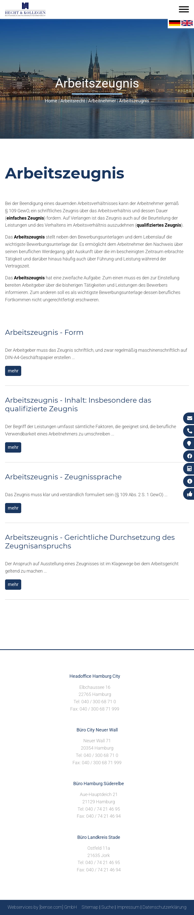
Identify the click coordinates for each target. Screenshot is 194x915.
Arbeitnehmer (102, 100)
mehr (13, 370)
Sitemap (90, 907)
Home (51, 100)
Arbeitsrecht (72, 100)
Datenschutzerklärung (164, 907)
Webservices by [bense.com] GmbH (42, 907)
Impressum (128, 907)
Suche (107, 907)
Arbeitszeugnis (134, 100)
